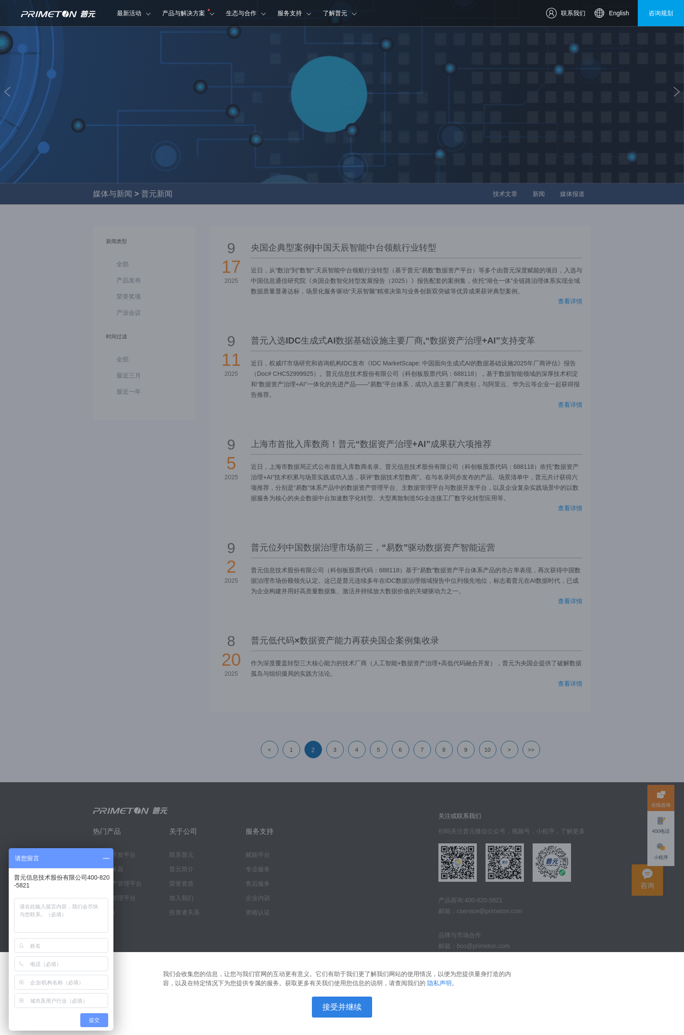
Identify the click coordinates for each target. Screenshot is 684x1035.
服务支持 (289, 13)
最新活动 (129, 13)
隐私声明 (439, 983)
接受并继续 (342, 1007)
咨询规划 (661, 13)
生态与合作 (241, 13)
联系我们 (565, 13)
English (611, 13)
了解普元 (335, 13)
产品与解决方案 (183, 13)
